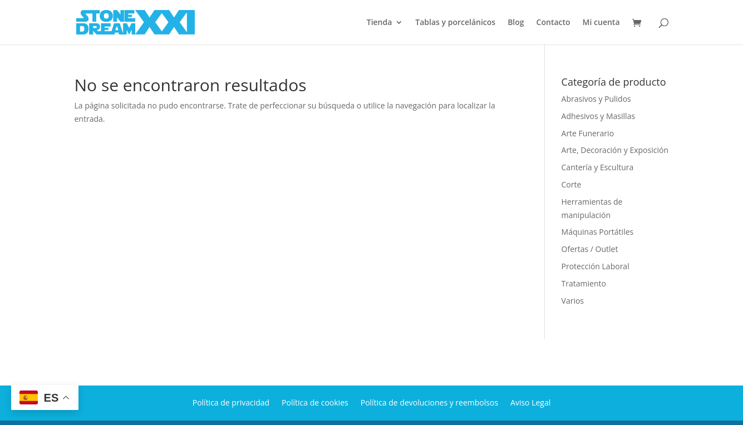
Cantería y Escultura (598, 167)
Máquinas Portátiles (598, 231)
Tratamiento (584, 283)
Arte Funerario (588, 133)
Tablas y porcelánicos (455, 22)
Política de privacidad (231, 402)
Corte (572, 184)
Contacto (553, 22)
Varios (573, 300)
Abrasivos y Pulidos (596, 98)
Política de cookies (315, 402)
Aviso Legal (530, 402)
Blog (516, 22)
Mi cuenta (601, 22)
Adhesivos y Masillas (599, 116)
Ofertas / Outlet (590, 249)
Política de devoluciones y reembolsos (429, 402)
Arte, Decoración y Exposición (615, 150)
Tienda (379, 22)
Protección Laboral (595, 266)
